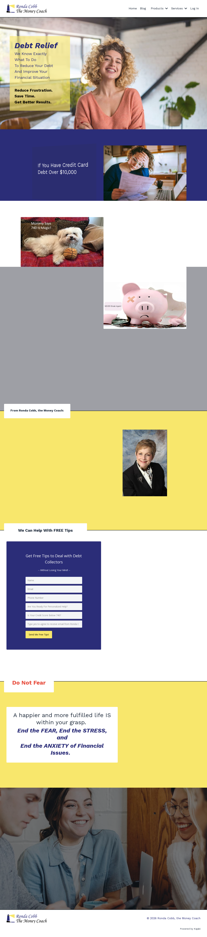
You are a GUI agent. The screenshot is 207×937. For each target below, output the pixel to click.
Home (133, 8)
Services (179, 8)
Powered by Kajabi (190, 928)
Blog (143, 8)
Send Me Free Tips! (39, 634)
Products (159, 8)
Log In (194, 8)
